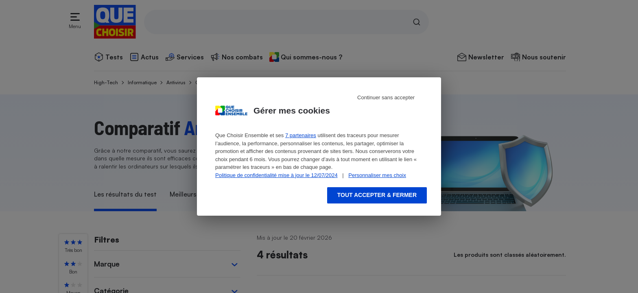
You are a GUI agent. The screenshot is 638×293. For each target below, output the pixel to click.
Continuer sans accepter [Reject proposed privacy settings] (386, 97)
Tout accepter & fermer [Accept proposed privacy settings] (377, 195)
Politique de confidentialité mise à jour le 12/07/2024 (276, 175)
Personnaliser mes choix (377, 175)
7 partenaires (300, 135)
